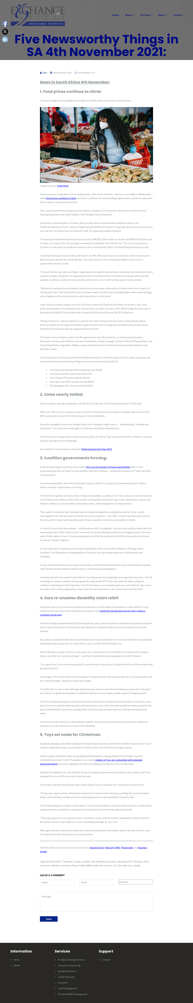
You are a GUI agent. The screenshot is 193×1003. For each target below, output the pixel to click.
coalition (86, 861)
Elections (138, 861)
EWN (117, 847)
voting (136, 865)
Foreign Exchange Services (71, 959)
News (161, 14)
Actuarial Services (67, 971)
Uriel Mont (62, 185)
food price (45, 865)
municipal (66, 865)
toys (130, 865)
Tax (115, 865)
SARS (88, 865)
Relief (82, 865)
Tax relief (122, 865)
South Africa (98, 865)
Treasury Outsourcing (69, 965)
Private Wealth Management (73, 994)
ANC (59, 861)
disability (101, 861)
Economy (111, 861)
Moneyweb (127, 847)
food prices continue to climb (61, 198)
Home (115, 14)
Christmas (67, 861)
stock (109, 865)
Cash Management (67, 988)
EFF (130, 861)
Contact (177, 14)
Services (145, 14)
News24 (109, 847)
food (146, 861)
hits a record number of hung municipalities (108, 466)
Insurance (63, 982)
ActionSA (50, 861)
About (128, 14)
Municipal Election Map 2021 (96, 449)
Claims (77, 861)
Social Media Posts (86, 72)
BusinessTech (97, 847)
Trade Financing (66, 976)
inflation (56, 865)
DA (93, 861)
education (122, 861)
